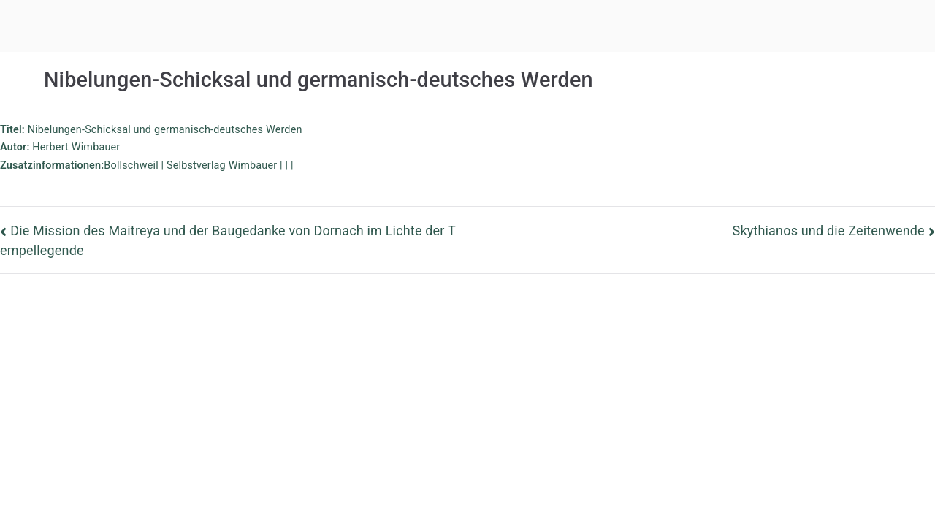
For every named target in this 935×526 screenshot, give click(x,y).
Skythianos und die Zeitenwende (829, 230)
